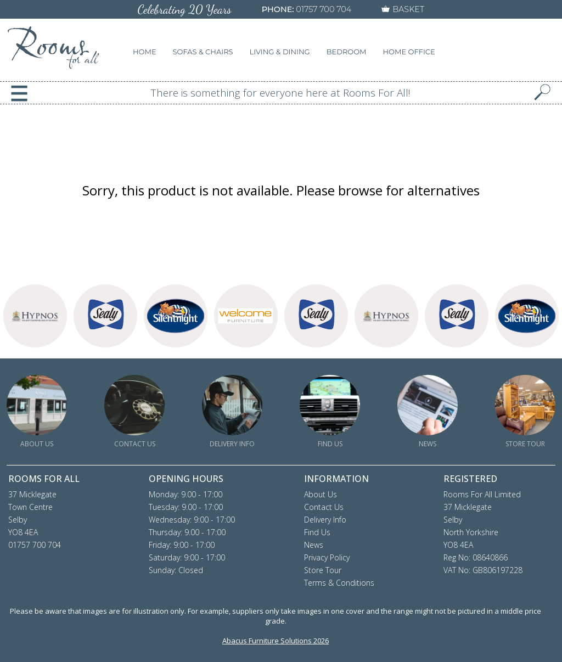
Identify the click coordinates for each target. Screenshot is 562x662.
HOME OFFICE (409, 51)
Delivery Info (325, 519)
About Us (320, 494)
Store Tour (322, 570)
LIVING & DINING (280, 51)
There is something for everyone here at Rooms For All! (281, 93)
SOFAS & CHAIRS (203, 51)
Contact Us (324, 507)
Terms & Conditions (339, 582)
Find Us (317, 532)
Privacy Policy (327, 557)
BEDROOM (347, 51)
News (313, 545)
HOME (144, 51)
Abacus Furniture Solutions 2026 (275, 641)
